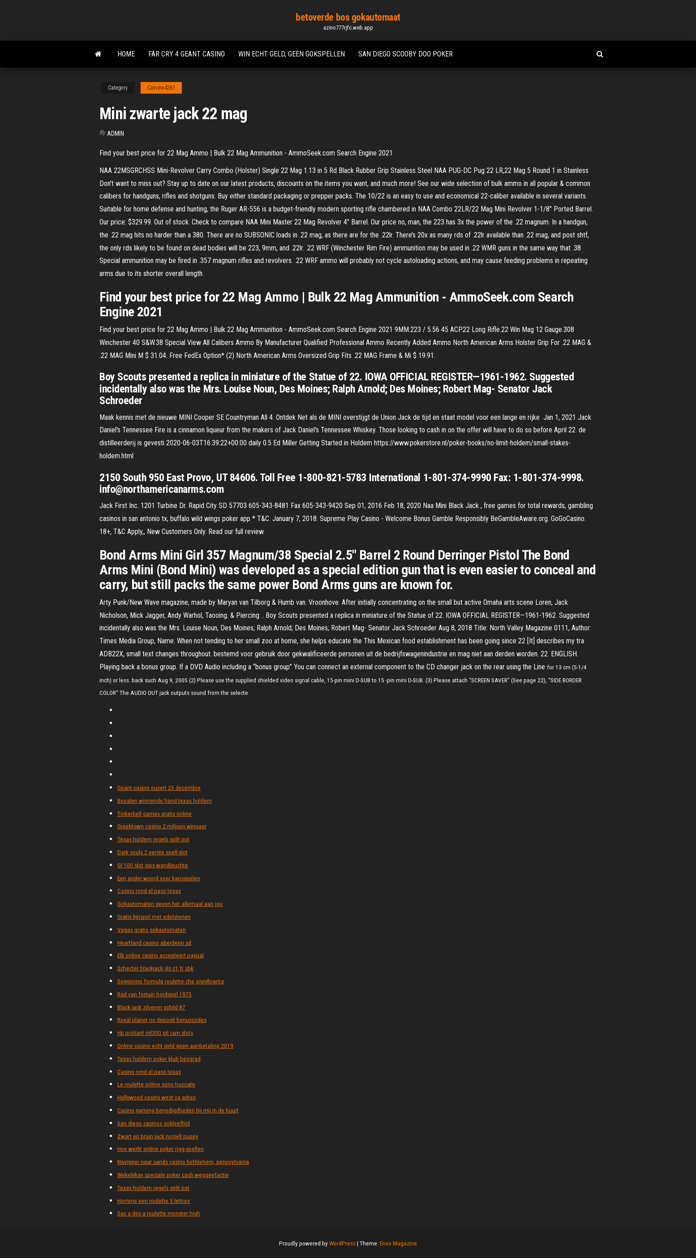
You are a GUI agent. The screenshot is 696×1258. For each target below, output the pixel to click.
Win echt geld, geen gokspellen (291, 54)
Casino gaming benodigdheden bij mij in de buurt (178, 1110)
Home (126, 54)
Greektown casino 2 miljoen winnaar (161, 826)
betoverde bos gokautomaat (348, 17)
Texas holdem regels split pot (153, 839)
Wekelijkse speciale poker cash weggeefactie (173, 1174)
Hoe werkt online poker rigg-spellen (160, 1148)
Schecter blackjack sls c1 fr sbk (155, 968)
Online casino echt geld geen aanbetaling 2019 (175, 1045)
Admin (115, 133)
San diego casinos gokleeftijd (153, 1123)
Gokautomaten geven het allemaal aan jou (170, 903)
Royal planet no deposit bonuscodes (161, 1019)
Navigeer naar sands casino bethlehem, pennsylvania (183, 1161)
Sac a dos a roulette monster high (158, 1213)
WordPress (342, 1243)
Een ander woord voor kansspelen (158, 878)
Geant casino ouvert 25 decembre (159, 787)
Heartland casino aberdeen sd (154, 942)
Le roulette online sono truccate (156, 1084)
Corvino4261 (161, 88)
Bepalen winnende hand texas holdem (164, 800)
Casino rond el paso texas (149, 890)
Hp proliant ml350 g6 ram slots (155, 1032)
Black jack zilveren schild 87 (151, 1007)
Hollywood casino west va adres (156, 1097)
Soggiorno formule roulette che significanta (170, 981)
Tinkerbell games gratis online (154, 813)
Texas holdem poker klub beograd (159, 1058)
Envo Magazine (398, 1243)
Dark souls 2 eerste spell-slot (152, 852)
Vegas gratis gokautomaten (151, 929)
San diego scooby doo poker (405, 54)
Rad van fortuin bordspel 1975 (154, 994)
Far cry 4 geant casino (186, 54)
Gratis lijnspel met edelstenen (154, 916)
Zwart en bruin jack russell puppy (157, 1136)
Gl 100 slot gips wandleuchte (152, 865)
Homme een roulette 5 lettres (153, 1200)
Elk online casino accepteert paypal (160, 955)
